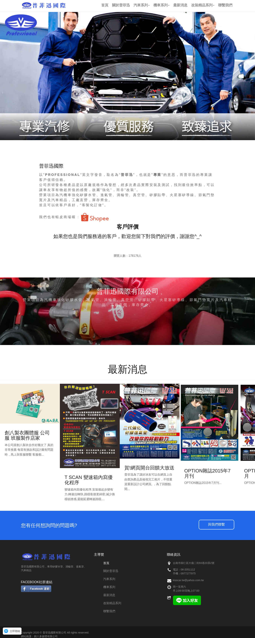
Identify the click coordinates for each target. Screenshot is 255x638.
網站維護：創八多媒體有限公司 (39, 636)
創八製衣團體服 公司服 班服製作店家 (27, 435)
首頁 (106, 563)
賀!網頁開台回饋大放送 (149, 467)
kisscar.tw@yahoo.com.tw (188, 580)
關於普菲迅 (110, 571)
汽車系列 (109, 579)
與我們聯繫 (216, 524)
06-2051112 (188, 569)
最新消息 (109, 595)
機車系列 (109, 587)
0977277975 (188, 573)
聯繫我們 (109, 611)
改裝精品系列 (112, 603)
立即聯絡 (15, 631)
